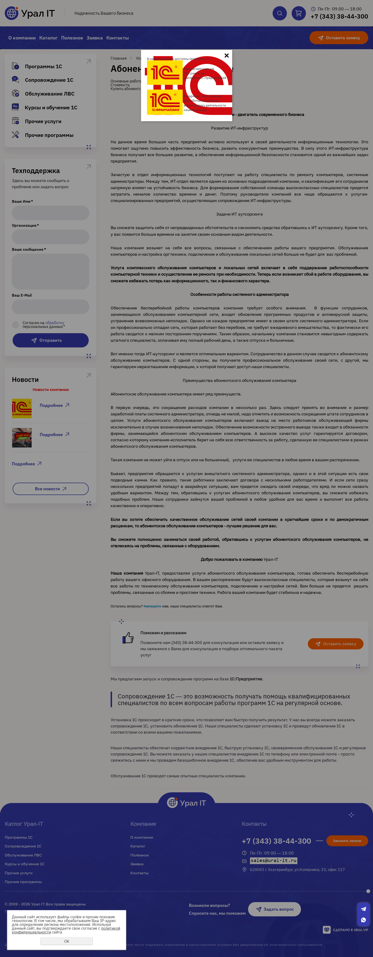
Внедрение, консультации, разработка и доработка (203, 98)
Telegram (363, 909)
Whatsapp (363, 920)
